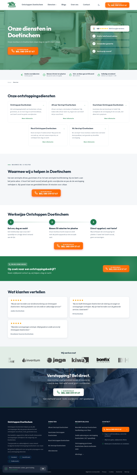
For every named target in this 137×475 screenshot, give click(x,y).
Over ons (74, 4)
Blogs (63, 4)
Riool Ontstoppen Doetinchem (58, 440)
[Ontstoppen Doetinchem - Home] (12, 5)
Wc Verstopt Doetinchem (57, 446)
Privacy (104, 472)
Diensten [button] (51, 4)
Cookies (111, 472)
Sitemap (126, 472)
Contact (86, 4)
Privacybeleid (13, 470)
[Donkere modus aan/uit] (99, 5)
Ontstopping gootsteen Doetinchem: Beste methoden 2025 (85, 446)
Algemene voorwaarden (93, 472)
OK (43, 469)
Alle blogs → (79, 454)
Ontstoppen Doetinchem (32, 4)
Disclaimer (119, 472)
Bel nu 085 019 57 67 (116, 429)
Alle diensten (52, 451)
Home (9, 82)
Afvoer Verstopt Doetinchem (58, 427)
